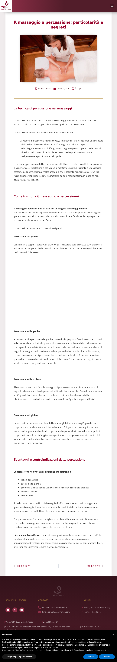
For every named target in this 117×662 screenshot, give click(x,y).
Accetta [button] (106, 657)
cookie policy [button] (96, 642)
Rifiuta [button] (91, 657)
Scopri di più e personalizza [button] (19, 657)
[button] (112, 6)
